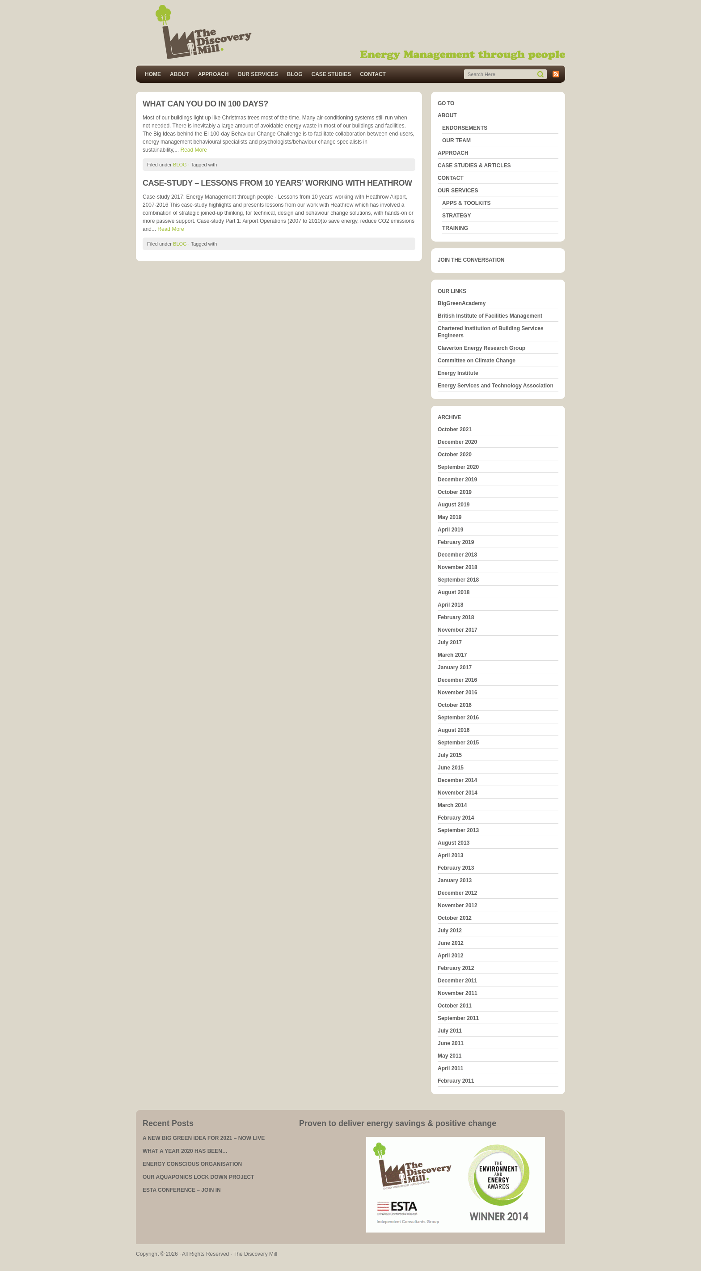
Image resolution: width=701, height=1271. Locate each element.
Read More (193, 150)
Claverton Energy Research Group (481, 348)
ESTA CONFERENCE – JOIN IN (182, 1190)
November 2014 (457, 793)
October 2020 (455, 454)
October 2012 (455, 918)
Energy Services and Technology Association (495, 386)
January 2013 (455, 880)
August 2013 (453, 843)
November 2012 (457, 905)
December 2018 (457, 555)
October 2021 (455, 429)
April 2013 (450, 855)
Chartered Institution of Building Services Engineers (491, 332)
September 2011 (458, 1018)
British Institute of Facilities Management (490, 316)
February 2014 (456, 818)
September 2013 (458, 830)
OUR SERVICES (257, 74)
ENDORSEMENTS (464, 128)
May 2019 (449, 517)
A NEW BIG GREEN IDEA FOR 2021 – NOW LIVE (204, 1138)
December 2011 (457, 981)
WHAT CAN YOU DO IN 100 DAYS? (205, 103)
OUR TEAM (456, 140)
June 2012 (451, 943)
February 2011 (456, 1081)
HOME (153, 74)
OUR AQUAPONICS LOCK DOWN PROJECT (198, 1177)
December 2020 (457, 442)
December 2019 (457, 479)
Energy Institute (458, 373)
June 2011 (451, 1043)
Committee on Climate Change (476, 360)
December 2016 (457, 680)
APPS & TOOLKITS (466, 203)
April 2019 (450, 530)
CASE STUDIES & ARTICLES (474, 165)
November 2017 (457, 630)
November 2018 (457, 567)
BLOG (295, 74)
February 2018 (456, 617)
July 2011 (450, 1031)
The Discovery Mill (350, 32)
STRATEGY (456, 216)
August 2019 (453, 505)
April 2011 (450, 1068)
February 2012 (456, 968)
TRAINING (455, 228)
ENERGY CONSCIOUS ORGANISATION (192, 1164)
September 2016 (458, 717)
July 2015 (450, 755)
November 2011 (457, 993)
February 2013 (456, 868)
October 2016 (455, 705)
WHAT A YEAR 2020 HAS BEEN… (185, 1151)
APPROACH (213, 74)
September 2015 (458, 743)
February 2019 (456, 542)
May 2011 (449, 1056)
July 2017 (450, 642)
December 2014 (457, 780)
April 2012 (450, 955)
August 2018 (453, 592)
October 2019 (455, 492)
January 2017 (455, 667)
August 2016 (453, 730)
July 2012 (450, 930)
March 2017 (452, 655)
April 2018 (450, 605)
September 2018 (458, 580)
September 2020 (458, 467)
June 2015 (451, 768)
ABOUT (179, 74)
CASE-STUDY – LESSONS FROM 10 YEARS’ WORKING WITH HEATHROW (277, 183)
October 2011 (455, 1006)
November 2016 (457, 692)
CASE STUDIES (331, 74)
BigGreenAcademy (462, 303)
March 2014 (452, 805)
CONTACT (373, 74)
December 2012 (457, 893)
